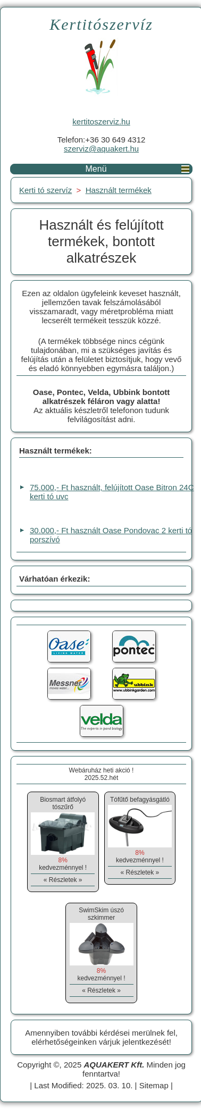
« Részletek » (63, 880)
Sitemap (154, 1085)
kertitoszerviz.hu (101, 121)
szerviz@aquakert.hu (101, 148)
